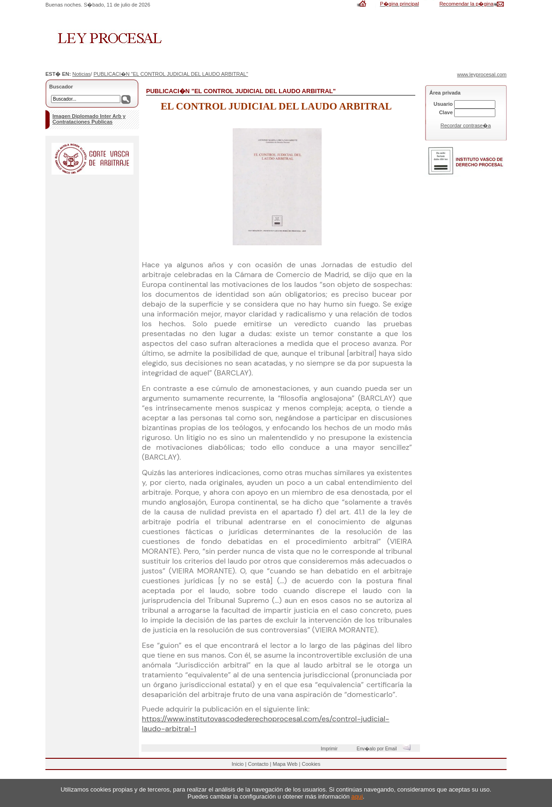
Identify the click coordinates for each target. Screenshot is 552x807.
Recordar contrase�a (466, 125)
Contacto (258, 764)
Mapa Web (284, 764)
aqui (357, 796)
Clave (446, 112)
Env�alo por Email (386, 748)
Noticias (81, 74)
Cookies (311, 764)
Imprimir (330, 748)
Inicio (238, 764)
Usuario (443, 104)
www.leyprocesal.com (482, 74)
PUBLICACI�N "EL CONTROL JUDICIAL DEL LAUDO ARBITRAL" (171, 74)
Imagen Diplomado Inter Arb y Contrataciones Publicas (88, 119)
